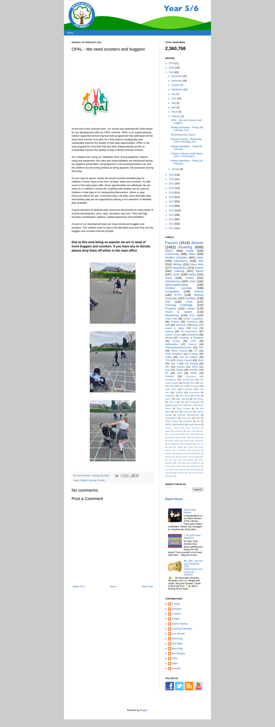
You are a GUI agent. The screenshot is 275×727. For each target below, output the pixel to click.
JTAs (167, 360)
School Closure (173, 334)
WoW (200, 360)
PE (166, 373)
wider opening (182, 399)
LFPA (193, 341)
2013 (172, 219)
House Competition (193, 318)
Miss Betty (177, 643)
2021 (172, 183)
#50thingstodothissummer (178, 347)
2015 (172, 210)
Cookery (169, 376)
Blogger (143, 710)
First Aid (199, 444)
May (173, 103)
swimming (169, 473)
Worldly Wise (189, 383)
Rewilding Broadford (184, 453)
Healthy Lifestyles (176, 257)
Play (182, 402)
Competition (172, 291)
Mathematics (171, 344)
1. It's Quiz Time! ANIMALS (192, 536)
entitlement (195, 463)
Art (198, 421)
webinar (200, 473)
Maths (192, 274)
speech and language (192, 469)
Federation (170, 396)
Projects (175, 321)
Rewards (180, 424)
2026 (172, 63)
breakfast (187, 421)
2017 (172, 201)
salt (180, 437)
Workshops (172, 315)
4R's (167, 367)
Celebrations (171, 418)
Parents (101, 480)
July (173, 94)
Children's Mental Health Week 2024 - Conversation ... (186, 155)
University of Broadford (191, 337)
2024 (172, 72)
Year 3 (172, 402)
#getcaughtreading (176, 284)
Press (168, 277)
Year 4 (168, 399)
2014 (172, 215)
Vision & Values (178, 311)
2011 (172, 228)
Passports (196, 450)
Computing (187, 444)
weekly (170, 476)
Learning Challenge (179, 305)
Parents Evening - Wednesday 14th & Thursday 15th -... (186, 140)
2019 (172, 192)
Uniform (190, 460)
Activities (193, 370)
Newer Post (78, 586)
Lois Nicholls (178, 633)
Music (195, 325)
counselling (181, 463)
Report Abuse (174, 498)
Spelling (179, 392)
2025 (172, 67)
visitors (190, 473)
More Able (196, 264)
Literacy (169, 331)
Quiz (167, 370)
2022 (172, 179)
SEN (179, 373)
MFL (201, 431)
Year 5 (182, 386)
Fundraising (170, 379)
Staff (167, 325)
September (177, 89)
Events (199, 267)
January (175, 169)
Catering (179, 271)
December (177, 76)
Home (70, 32)
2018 (172, 197)
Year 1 (181, 405)
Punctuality (195, 402)
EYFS (178, 294)
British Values (174, 441)
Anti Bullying (191, 363)
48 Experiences (189, 331)
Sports (199, 271)
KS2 (167, 301)
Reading (185, 247)
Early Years (170, 389)
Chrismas (187, 412)
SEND (194, 373)
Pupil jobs (186, 418)
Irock (170, 447)
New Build (184, 396)
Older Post (147, 586)
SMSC (169, 250)
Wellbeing (169, 405)
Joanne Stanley (180, 623)
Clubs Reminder (192, 428)
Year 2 (191, 405)
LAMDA (190, 447)
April (174, 107)
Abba (193, 437)
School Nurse (194, 424)
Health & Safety (174, 328)
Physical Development (188, 415)
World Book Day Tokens (183, 134)
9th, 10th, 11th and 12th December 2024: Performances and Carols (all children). (193, 568)
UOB (180, 460)
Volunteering (172, 281)
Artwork (198, 291)
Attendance (181, 260)
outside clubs (180, 466)
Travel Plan (171, 318)
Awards (197, 243)
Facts (200, 257)
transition (180, 473)
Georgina (176, 609)
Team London (183, 408)
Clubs (176, 274)
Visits (192, 281)
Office (175, 658)
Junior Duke (191, 431)
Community (172, 254)
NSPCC (168, 424)
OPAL (195, 367)
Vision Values (171, 421)
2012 (172, 224)
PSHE (197, 396)
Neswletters (181, 450)
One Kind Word (174, 434)
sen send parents (172, 469)
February (176, 116)
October (175, 85)
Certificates (198, 441)
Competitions (173, 444)
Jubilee (180, 447)
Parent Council (179, 350)
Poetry (168, 357)
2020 (172, 188)
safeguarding (195, 466)
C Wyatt (176, 604)
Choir (189, 301)
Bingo (201, 437)
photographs (170, 437)
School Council (184, 360)
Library (191, 308)
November (177, 80)
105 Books (198, 399)
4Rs (200, 260)
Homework (192, 321)
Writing (177, 264)
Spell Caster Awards (190, 511)
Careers (181, 367)
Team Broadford (173, 354)
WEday (169, 337)
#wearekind (192, 334)
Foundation (178, 431)
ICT (196, 350)
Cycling (176, 341)
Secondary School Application (191, 457)
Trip (170, 460)
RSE (198, 418)
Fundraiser (188, 389)
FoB (195, 328)
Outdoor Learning (88, 480)
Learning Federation (182, 628)
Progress (170, 308)
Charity (189, 277)
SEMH (198, 453)
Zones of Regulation (192, 434)
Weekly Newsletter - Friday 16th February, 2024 (187, 129)
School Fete (170, 457)
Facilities (190, 298)
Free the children (188, 357)
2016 (172, 206)
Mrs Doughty (178, 653)
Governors (181, 325)
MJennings (177, 638)
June (174, 98)
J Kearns (176, 613)
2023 (172, 174)
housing (168, 466)
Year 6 (174, 363)
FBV (201, 347)
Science (192, 344)
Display (179, 370)
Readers (168, 453)
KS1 (192, 315)
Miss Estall (177, 648)
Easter (168, 431)
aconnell (176, 668)
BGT (177, 412)
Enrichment (194, 392)
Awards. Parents (172, 428)
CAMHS (187, 441)
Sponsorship (188, 379)
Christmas (194, 386)
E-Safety (193, 354)
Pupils (190, 250)
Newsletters (179, 267)
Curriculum (191, 376)
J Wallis (176, 618)
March (175, 112)
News (191, 254)
